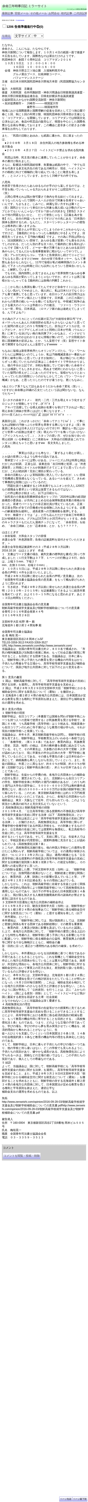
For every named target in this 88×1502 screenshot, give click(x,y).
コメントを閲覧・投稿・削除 (22, 1155)
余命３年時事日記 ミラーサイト (37, 1143)
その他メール (38, 13)
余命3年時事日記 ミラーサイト (60, 1143)
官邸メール (22, 13)
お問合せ (54, 13)
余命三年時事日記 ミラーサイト (24, 6)
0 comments (20, 20)
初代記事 (66, 13)
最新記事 (7, 13)
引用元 (6, 36)
